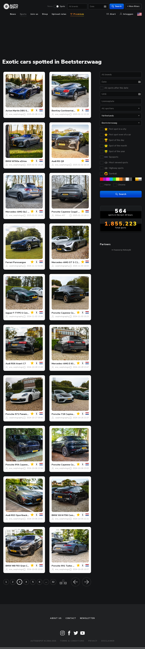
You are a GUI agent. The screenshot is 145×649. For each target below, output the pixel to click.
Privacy (92, 641)
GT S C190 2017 (78, 262)
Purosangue (19, 262)
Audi (54, 161)
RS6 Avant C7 (18, 363)
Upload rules (59, 14)
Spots (62, 6)
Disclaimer (108, 641)
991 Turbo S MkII (70, 565)
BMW (8, 161)
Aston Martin (13, 110)
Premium (77, 14)
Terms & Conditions (72, 641)
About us (56, 618)
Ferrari (9, 262)
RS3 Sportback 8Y (21, 515)
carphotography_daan (18, 266)
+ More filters (133, 6)
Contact (71, 618)
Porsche (56, 211)
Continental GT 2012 (72, 110)
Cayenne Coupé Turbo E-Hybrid (77, 211)
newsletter (87, 618)
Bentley (56, 110)
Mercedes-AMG (14, 211)
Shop (45, 14)
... (46, 581)
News (50, 6)
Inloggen (126, 14)
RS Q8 (60, 161)
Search (117, 6)
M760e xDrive (19, 161)
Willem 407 (60, 215)
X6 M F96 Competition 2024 (73, 515)
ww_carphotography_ (18, 114)
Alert (111, 14)
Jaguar (9, 312)
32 (53, 581)
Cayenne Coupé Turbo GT (74, 312)
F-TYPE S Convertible (24, 312)
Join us (34, 14)
